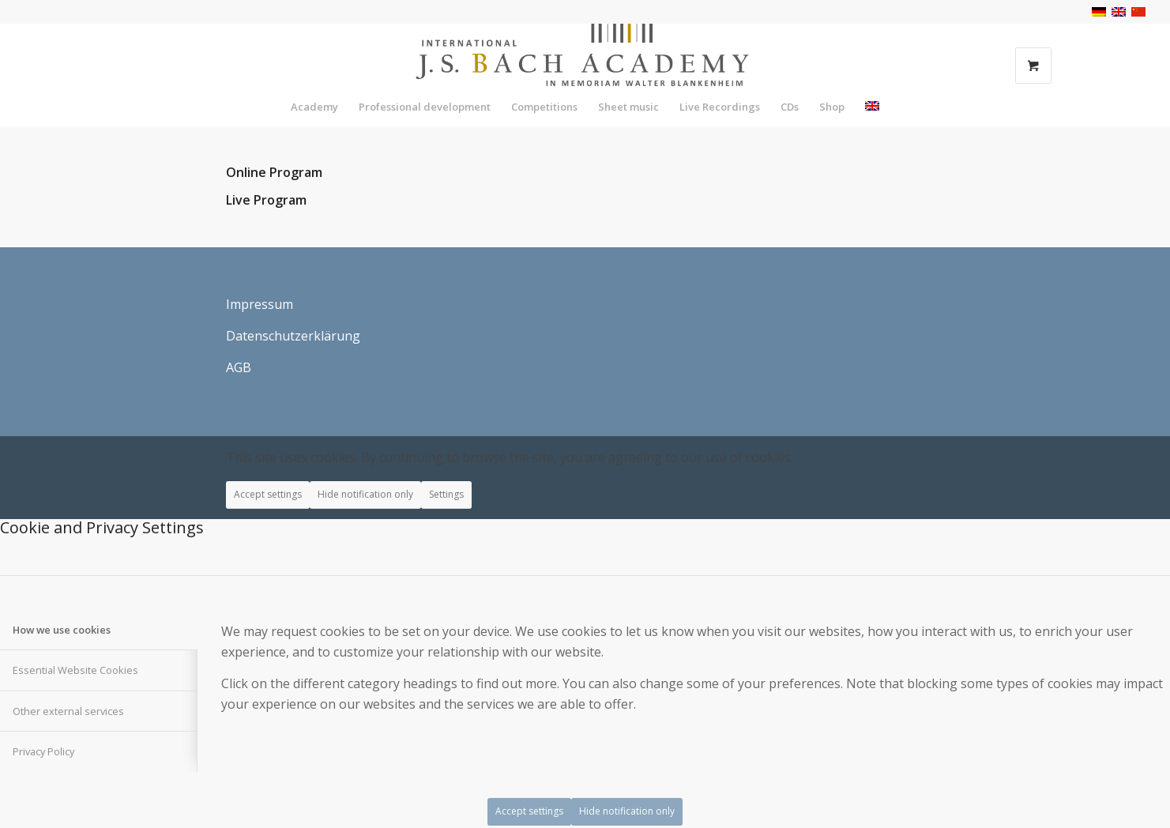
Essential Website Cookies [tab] (75, 670)
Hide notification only (365, 494)
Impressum (259, 304)
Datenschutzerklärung (293, 335)
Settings (446, 494)
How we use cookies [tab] (62, 630)
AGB (238, 367)
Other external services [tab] (68, 711)
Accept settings (268, 494)
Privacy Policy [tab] (43, 751)
